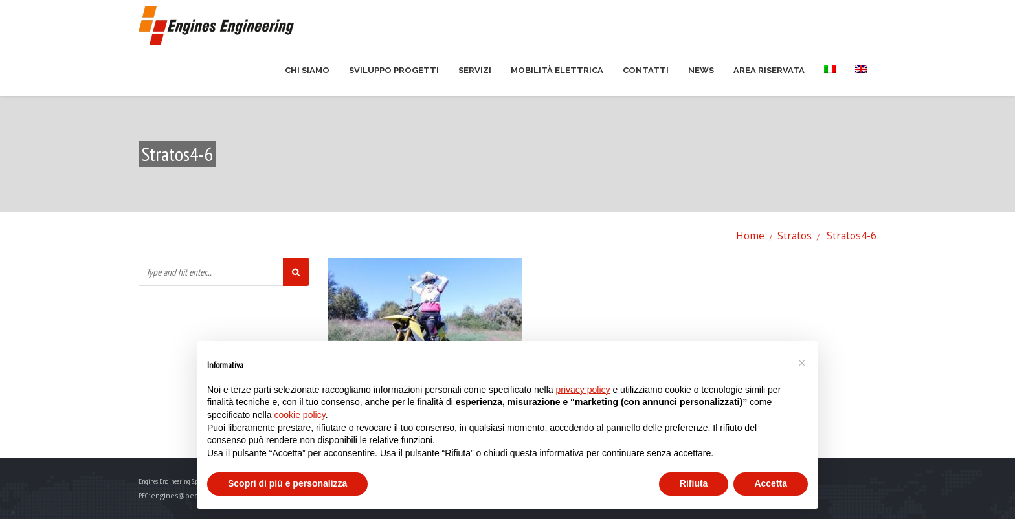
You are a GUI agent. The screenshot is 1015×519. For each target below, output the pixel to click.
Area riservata (769, 70)
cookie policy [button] (300, 415)
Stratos (794, 235)
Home (750, 235)
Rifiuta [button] (694, 483)
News (701, 70)
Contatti (646, 70)
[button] (801, 361)
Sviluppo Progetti (394, 70)
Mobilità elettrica (557, 70)
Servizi (474, 70)
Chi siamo (307, 70)
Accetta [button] (770, 483)
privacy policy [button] (583, 389)
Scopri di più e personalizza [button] (287, 483)
